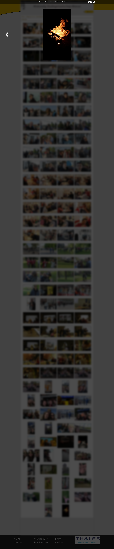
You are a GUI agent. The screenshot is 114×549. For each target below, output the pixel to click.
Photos (40, 1)
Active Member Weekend (59, 1)
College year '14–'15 (48, 1)
